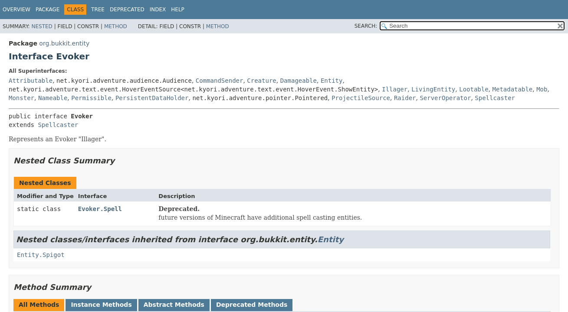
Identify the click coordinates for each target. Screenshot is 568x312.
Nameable (52, 97)
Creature (261, 80)
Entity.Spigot (41, 254)
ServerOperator (445, 97)
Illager (394, 89)
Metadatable (512, 89)
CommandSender (219, 80)
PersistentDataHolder (152, 97)
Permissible (91, 97)
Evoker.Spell (100, 208)
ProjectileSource (361, 97)
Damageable (298, 80)
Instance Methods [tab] (101, 304)
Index (158, 9)
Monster (21, 97)
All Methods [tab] (39, 304)
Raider (405, 97)
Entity (332, 80)
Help (177, 9)
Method (115, 26)
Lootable (473, 89)
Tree (98, 9)
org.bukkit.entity (64, 43)
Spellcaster (495, 97)
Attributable (31, 80)
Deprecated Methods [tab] (251, 304)
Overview (16, 9)
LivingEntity (433, 89)
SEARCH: (366, 26)
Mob (541, 89)
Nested (41, 26)
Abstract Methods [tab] (174, 304)
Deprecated (127, 9)
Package (47, 9)
